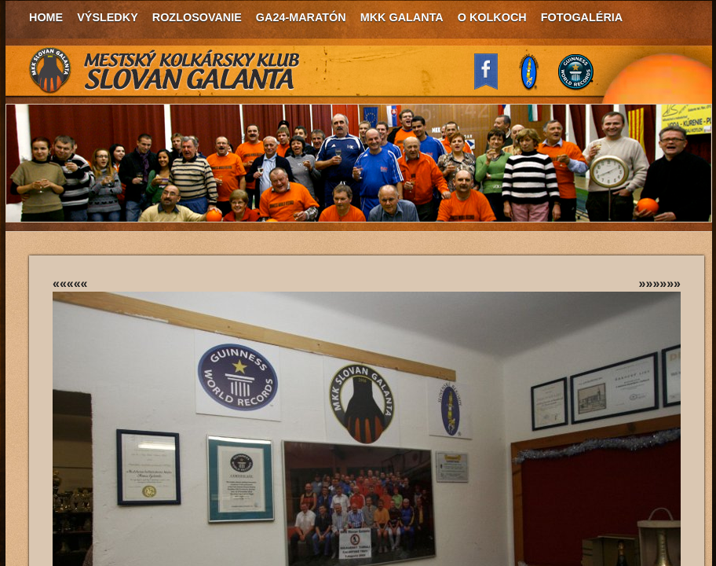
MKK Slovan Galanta (165, 71)
